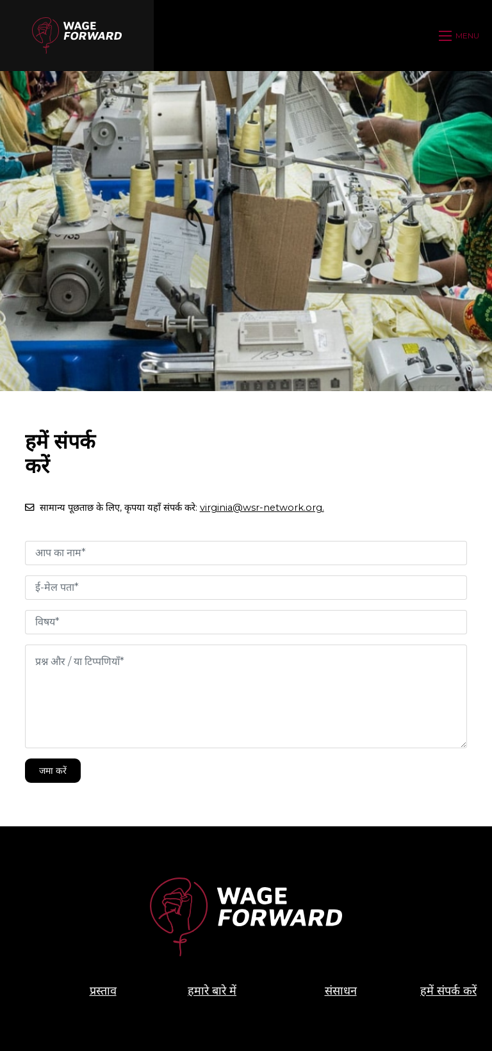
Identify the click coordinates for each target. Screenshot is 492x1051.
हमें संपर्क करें (448, 991)
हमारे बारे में (212, 991)
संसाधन (341, 991)
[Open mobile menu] (460, 35)
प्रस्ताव (103, 991)
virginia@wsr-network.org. (262, 507)
